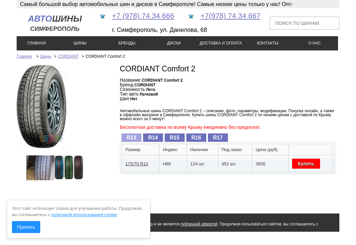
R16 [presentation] (196, 137)
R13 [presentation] (131, 137)
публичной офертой (199, 224)
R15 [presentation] (174, 137)
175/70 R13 (136, 163)
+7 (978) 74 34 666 (143, 16)
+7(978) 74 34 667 (231, 16)
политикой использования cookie (84, 214)
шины (55, 23)
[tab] (131, 137)
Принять (26, 227)
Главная (24, 56)
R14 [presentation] (153, 137)
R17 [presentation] (218, 137)
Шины (45, 56)
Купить (306, 163)
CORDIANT (68, 56)
